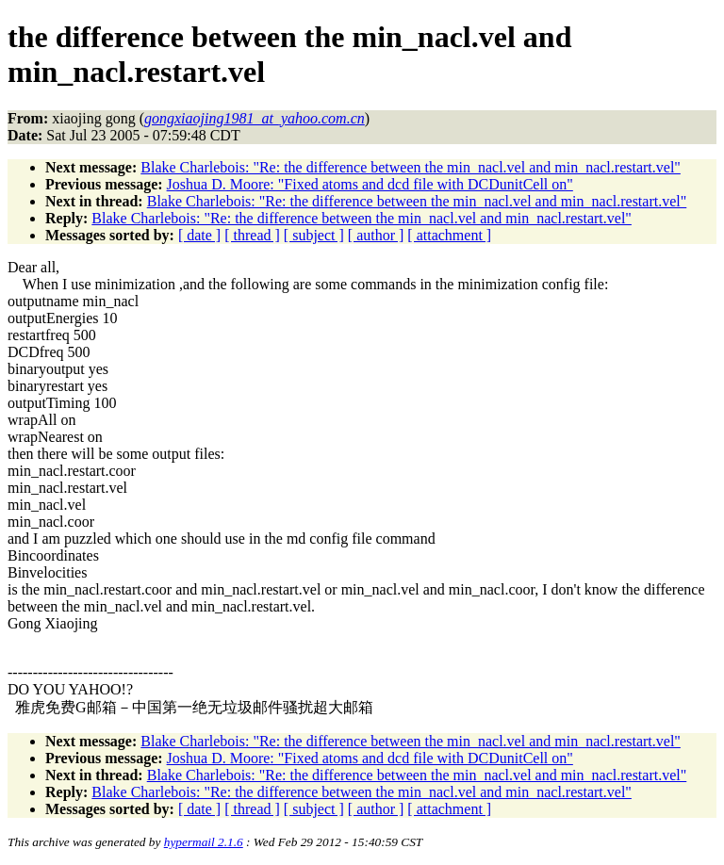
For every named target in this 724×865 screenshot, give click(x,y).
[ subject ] (314, 235)
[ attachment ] (449, 235)
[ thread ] (252, 235)
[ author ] (376, 235)
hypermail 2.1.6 (203, 842)
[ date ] (199, 235)
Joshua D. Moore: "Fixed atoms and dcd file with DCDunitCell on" (370, 184)
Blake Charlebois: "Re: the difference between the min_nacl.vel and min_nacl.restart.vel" (410, 167)
